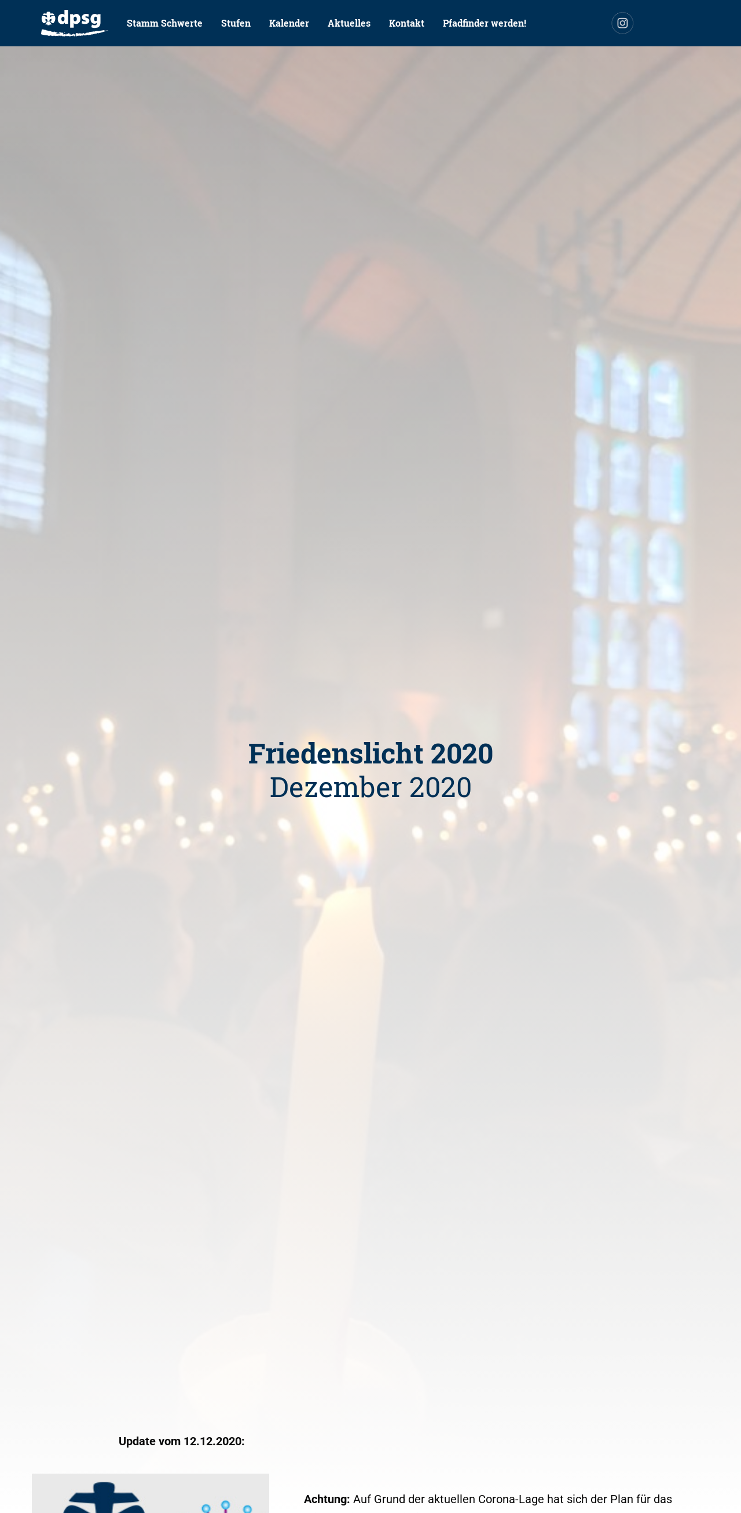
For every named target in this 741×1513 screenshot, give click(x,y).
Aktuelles (349, 23)
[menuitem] (75, 23)
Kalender (289, 23)
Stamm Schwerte (165, 23)
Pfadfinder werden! (484, 23)
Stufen (236, 23)
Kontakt (406, 23)
